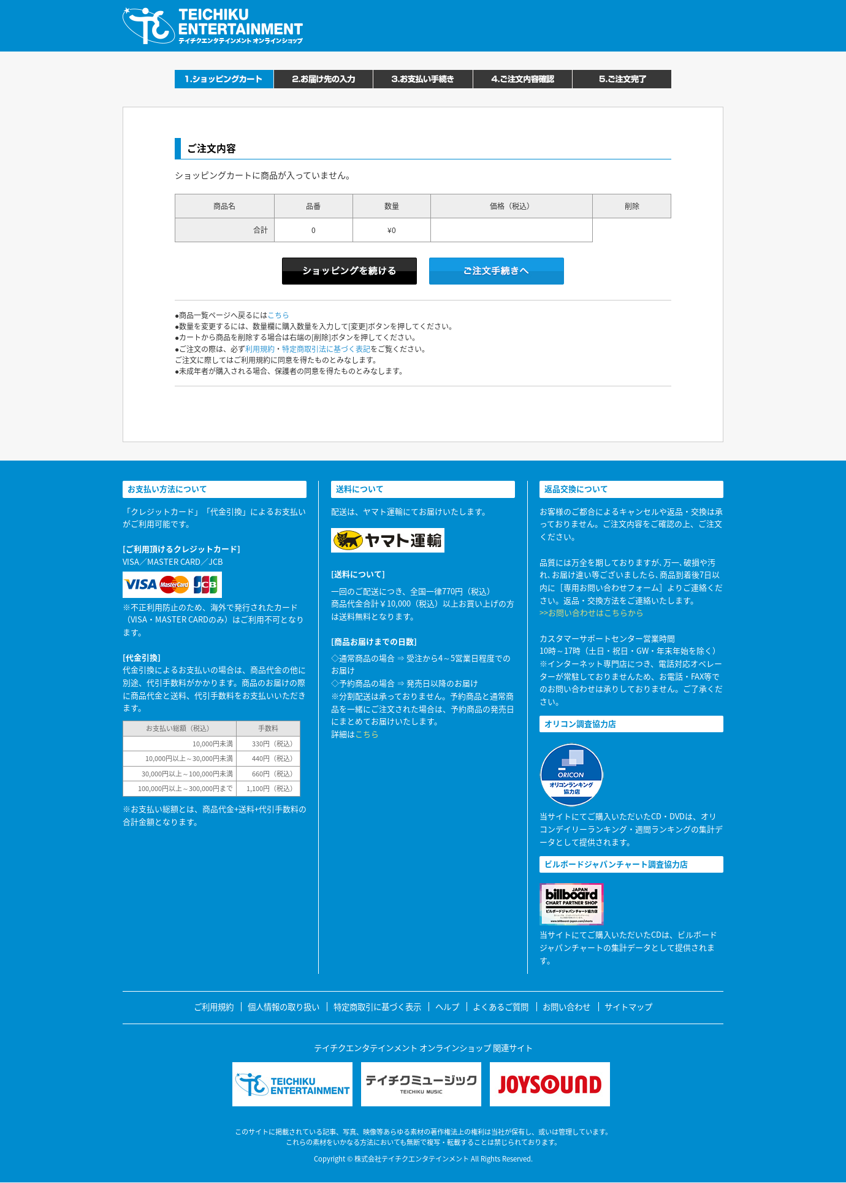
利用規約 (260, 348)
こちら (278, 315)
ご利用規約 (214, 1006)
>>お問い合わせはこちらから (591, 612)
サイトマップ (628, 1006)
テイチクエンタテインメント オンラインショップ (213, 25)
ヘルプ (447, 1006)
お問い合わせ (566, 1006)
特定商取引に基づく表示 (377, 1006)
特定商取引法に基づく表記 (326, 348)
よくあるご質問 (500, 1006)
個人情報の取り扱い (283, 1006)
